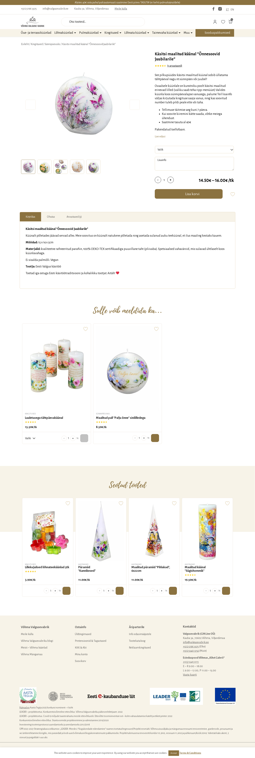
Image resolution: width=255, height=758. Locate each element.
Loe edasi (160, 136)
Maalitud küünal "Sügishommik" (195, 569)
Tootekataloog (137, 640)
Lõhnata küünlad (135, 32)
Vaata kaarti (190, 674)
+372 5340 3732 (191, 650)
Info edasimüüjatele (140, 634)
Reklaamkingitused (140, 647)
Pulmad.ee (24, 707)
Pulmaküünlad (89, 32)
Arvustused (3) (74, 216)
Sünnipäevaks (52, 44)
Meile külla (121, 8)
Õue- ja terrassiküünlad (36, 32)
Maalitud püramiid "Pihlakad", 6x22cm (150, 569)
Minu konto (81, 654)
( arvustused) (174, 65)
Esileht (25, 44)
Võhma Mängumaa (31, 654)
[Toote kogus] (164, 180)
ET (227, 9)
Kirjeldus (30, 216)
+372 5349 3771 (191, 662)
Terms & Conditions (190, 753)
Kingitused (111, 32)
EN (232, 9)
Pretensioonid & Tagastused (90, 640)
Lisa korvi (192, 194)
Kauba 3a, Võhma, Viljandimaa (91, 8)
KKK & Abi (81, 647)
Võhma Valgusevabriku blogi (37, 640)
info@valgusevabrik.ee (55, 8)
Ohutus (51, 216)
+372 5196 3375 (29, 8)
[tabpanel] (82, 105)
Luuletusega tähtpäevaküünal (44, 417)
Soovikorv (80, 661)
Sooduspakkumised (217, 32)
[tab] (28, 167)
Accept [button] (174, 753)
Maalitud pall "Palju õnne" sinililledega (120, 417)
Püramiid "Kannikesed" (87, 569)
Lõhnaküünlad (63, 32)
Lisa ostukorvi (155, 438)
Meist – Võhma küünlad (34, 647)
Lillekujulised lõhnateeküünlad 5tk (47, 567)
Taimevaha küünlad (165, 32)
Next (135, 105)
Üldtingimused (83, 634)
